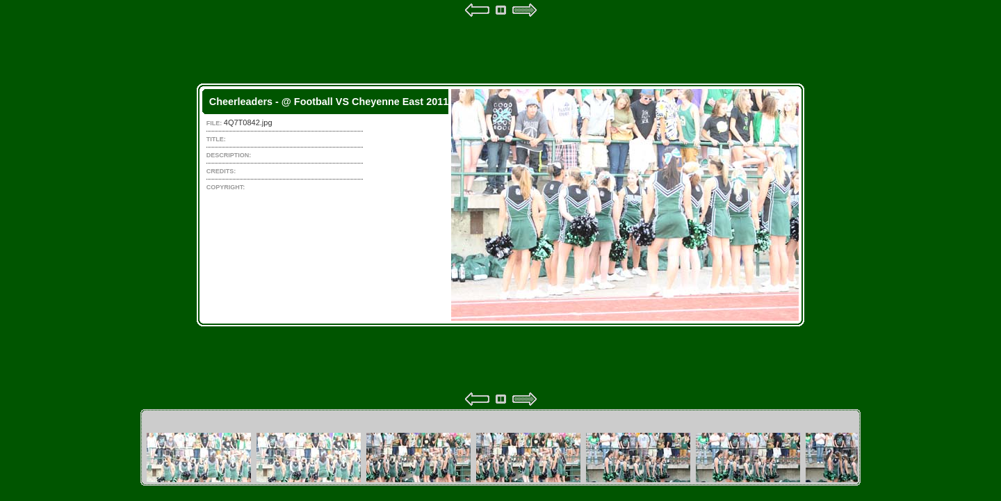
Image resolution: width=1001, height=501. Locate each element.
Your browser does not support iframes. (500, 204)
